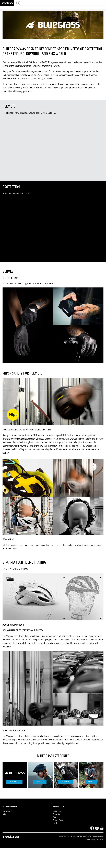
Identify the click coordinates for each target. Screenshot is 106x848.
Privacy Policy (58, 820)
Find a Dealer (7, 811)
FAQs (4, 814)
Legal (55, 823)
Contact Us (57, 811)
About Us (56, 814)
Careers (55, 817)
